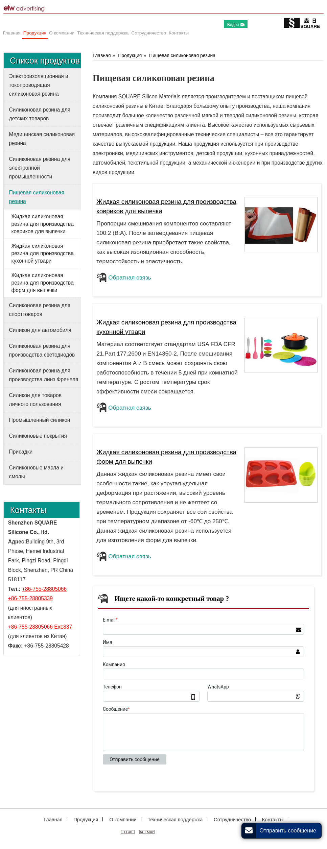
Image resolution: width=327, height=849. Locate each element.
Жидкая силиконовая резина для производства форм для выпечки (42, 282)
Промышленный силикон (39, 420)
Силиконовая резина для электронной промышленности (39, 167)
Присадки (21, 452)
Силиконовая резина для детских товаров (39, 114)
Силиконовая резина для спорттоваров (39, 309)
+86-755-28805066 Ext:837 (40, 627)
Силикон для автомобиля (40, 330)
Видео (235, 24)
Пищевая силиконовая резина (182, 55)
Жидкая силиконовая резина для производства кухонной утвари (42, 253)
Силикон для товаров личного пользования (35, 399)
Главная (102, 55)
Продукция (130, 55)
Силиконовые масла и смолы (36, 472)
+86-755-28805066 (44, 589)
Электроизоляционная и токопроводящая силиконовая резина (38, 85)
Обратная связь (129, 277)
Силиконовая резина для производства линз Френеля (43, 375)
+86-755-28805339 (30, 598)
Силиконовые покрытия (38, 436)
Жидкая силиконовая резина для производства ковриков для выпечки (42, 224)
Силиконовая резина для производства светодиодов (42, 350)
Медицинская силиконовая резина (42, 138)
